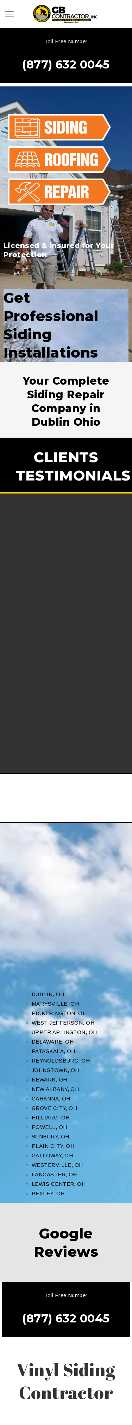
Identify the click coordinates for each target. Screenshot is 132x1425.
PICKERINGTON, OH (59, 1013)
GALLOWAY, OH (52, 1155)
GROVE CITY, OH (54, 1108)
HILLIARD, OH (50, 1117)
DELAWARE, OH (53, 1042)
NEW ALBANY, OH (55, 1089)
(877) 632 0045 (65, 64)
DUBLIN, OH (48, 994)
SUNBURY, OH (50, 1136)
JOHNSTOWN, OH (55, 1070)
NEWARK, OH (49, 1080)
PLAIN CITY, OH (53, 1146)
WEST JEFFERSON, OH (63, 1023)
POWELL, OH (49, 1127)
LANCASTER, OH (54, 1174)
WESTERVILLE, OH (57, 1165)
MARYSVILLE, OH (55, 1004)
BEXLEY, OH (48, 1193)
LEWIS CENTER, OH (59, 1184)
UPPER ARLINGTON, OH (64, 1032)
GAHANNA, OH (51, 1099)
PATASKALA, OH (53, 1051)
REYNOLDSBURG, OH (61, 1061)
